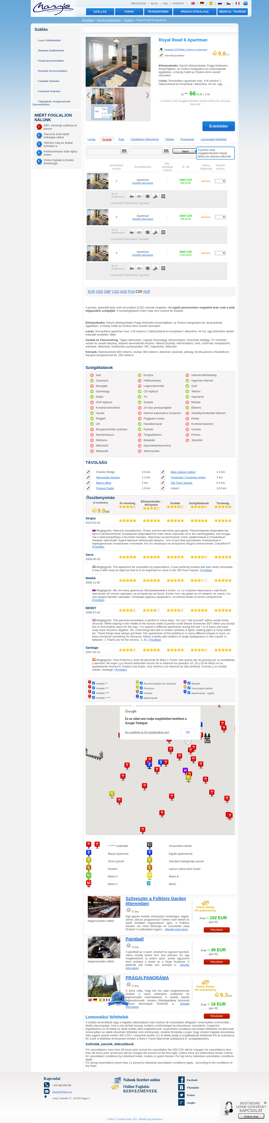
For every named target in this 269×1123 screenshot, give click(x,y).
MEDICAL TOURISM (232, 11)
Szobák (107, 139)
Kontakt (178, 3)
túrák (129, 11)
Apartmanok (150, 697)
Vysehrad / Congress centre (188, 477)
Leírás (92, 139)
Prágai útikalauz (195, 11)
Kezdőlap (88, 20)
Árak (121, 139)
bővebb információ (142, 182)
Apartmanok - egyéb (202, 693)
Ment (185, 151)
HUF (146, 291)
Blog (154, 3)
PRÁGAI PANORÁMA (147, 977)
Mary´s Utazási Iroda (120, 1119)
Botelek (196, 683)
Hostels (148, 693)
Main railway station (183, 472)
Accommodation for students (160, 683)
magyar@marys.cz (62, 1091)
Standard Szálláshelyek (51, 50)
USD (99, 291)
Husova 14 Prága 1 (186, 49)
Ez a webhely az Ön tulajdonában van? (147, 732)
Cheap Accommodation (51, 60)
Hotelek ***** (103, 697)
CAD (115, 291)
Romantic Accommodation (52, 70)
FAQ (165, 3)
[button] (188, 741)
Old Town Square (181, 482)
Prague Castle (105, 488)
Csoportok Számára (49, 91)
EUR (91, 291)
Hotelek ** (102, 683)
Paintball (135, 939)
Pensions (149, 688)
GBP (107, 291)
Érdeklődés (218, 126)
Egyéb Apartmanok (109, 20)
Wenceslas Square (108, 477)
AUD (123, 291)
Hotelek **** (102, 693)
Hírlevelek (138, 3)
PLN (131, 291)
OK (188, 732)
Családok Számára (48, 81)
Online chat (251, 1116)
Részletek (216, 929)
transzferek (158, 11)
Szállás (100, 11)
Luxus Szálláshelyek (49, 40)
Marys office (103, 482)
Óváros (128, 20)
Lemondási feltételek (214, 139)
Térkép (169, 139)
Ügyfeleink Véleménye (145, 139)
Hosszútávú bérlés (202, 688)
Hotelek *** (102, 688)
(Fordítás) (98, 546)
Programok (187, 139)
